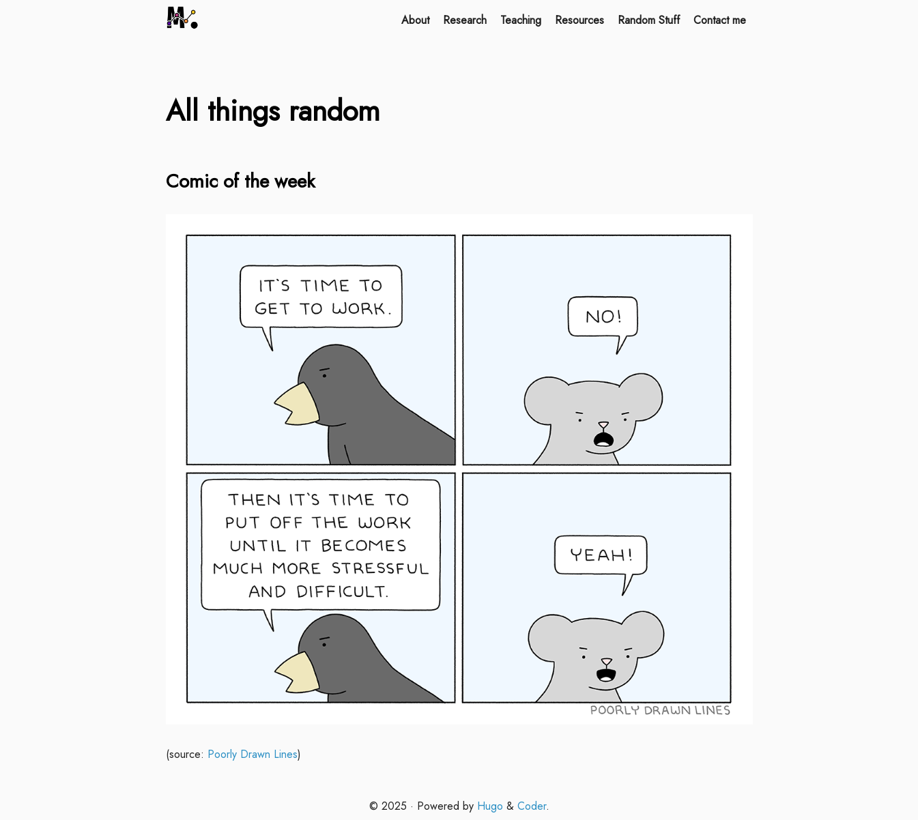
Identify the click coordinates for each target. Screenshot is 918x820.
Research (465, 20)
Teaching (520, 20)
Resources (579, 20)
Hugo (490, 806)
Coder (531, 806)
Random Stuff (649, 20)
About (415, 20)
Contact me (719, 20)
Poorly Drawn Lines (252, 754)
